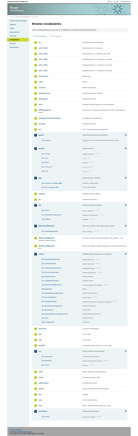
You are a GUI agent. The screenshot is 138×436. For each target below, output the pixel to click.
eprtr (40, 104)
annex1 (46, 210)
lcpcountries (48, 356)
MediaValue (48, 289)
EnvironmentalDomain (51, 272)
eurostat (42, 124)
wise (40, 406)
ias (40, 199)
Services (13, 43)
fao (40, 129)
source (46, 162)
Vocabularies (14, 40)
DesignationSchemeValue (52, 268)
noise (41, 377)
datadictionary (44, 93)
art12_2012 (43, 48)
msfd (41, 372)
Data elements (15, 32)
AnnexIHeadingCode (51, 231)
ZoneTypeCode (49, 322)
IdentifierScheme (50, 276)
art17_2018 (43, 71)
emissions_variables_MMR (53, 183)
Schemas (13, 36)
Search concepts (56, 36)
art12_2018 (43, 54)
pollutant (47, 219)
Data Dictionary (25, 16)
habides (42, 194)
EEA (18, 1)
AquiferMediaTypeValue (52, 259)
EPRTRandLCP (45, 110)
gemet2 (42, 148)
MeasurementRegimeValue (53, 285)
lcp (40, 351)
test (40, 394)
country (47, 416)
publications (44, 383)
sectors (46, 365)
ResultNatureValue (50, 301)
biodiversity (43, 76)
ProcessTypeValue (50, 297)
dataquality (43, 99)
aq (40, 42)
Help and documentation (18, 21)
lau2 (40, 340)
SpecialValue (48, 310)
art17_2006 (43, 59)
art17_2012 (43, 65)
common (42, 87)
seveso (41, 389)
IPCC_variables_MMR (51, 187)
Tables (12, 28)
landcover (43, 329)
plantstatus (48, 360)
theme (46, 318)
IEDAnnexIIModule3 (47, 238)
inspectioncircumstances (52, 215)
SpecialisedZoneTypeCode (53, 306)
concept (47, 154)
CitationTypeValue (50, 263)
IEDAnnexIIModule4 (47, 246)
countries (47, 140)
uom (40, 400)
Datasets (13, 24)
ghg (40, 178)
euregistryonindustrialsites (50, 118)
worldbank (43, 411)
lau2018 (42, 345)
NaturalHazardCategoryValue (53, 293)
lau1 (40, 334)
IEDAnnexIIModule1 (47, 226)
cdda (41, 82)
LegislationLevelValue (51, 280)
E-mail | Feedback (16, 430)
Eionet (18, 16)
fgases (41, 135)
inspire (41, 254)
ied (40, 205)
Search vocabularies (41, 36)
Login (111, 1)
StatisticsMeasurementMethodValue (56, 314)
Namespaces (14, 47)
